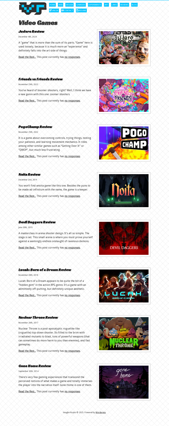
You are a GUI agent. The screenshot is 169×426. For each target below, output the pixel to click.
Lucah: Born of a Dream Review (44, 270)
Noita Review (29, 174)
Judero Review (31, 31)
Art (106, 5)
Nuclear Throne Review (38, 317)
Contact (68, 10)
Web (61, 5)
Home (52, 5)
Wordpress (101, 412)
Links (114, 5)
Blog (134, 5)
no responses (72, 57)
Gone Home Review (34, 366)
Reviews (124, 5)
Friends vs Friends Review (40, 79)
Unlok (55, 10)
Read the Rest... (27, 57)
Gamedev (80, 5)
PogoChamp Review (35, 127)
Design (69, 5)
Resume (82, 10)
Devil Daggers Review (36, 222)
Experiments (95, 5)
